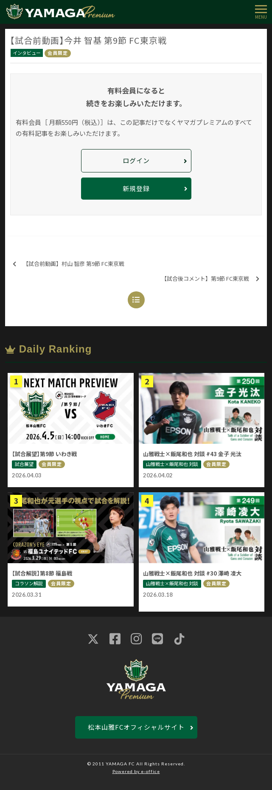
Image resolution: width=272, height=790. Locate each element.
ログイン (136, 160)
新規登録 (136, 188)
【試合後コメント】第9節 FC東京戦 (210, 278)
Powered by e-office (136, 771)
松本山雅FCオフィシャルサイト (136, 726)
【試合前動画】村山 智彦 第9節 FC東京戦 (68, 264)
